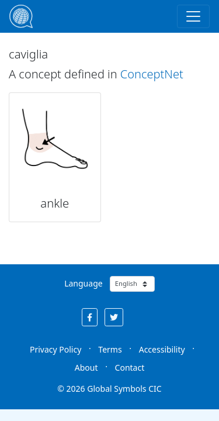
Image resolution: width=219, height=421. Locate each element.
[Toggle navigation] (193, 16)
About (86, 367)
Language (83, 283)
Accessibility (162, 349)
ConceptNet (151, 74)
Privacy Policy (55, 349)
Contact (130, 367)
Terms (109, 349)
